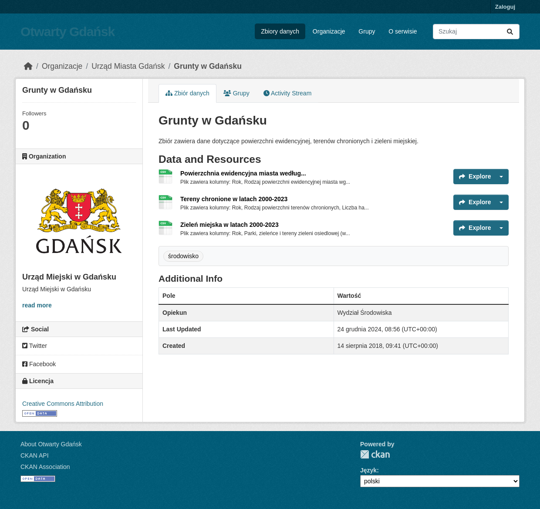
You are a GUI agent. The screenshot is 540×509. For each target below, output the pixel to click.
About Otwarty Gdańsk (51, 444)
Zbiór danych (187, 93)
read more (37, 305)
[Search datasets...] (476, 31)
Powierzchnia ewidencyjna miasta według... (243, 173)
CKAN (375, 454)
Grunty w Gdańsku (208, 66)
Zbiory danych (280, 31)
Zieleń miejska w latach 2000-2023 (229, 224)
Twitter (34, 345)
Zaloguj (505, 6)
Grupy (366, 31)
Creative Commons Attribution (62, 403)
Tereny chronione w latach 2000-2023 (233, 199)
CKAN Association (45, 466)
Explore (475, 176)
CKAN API (34, 455)
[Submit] (510, 31)
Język (368, 470)
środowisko (183, 256)
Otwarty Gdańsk (67, 31)
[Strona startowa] (28, 66)
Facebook (39, 364)
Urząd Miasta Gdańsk (128, 66)
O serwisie (402, 31)
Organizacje (329, 31)
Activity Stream (287, 93)
